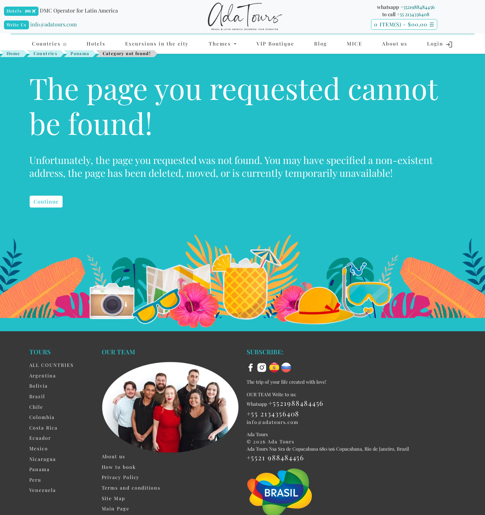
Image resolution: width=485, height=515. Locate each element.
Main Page (115, 508)
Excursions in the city (157, 43)
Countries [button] (49, 43)
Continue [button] (46, 201)
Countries (46, 53)
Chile (36, 406)
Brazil (37, 396)
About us (394, 43)
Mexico (38, 448)
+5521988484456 (417, 7)
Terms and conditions (131, 487)
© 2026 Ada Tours (271, 441)
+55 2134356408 (413, 14)
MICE (354, 43)
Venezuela (42, 490)
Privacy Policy (121, 477)
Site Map (113, 498)
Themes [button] (221, 43)
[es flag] (275, 367)
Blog (320, 43)
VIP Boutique (275, 43)
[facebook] (251, 367)
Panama (79, 53)
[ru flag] (286, 367)
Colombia (42, 417)
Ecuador (40, 438)
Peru (35, 479)
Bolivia (38, 385)
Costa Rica (43, 427)
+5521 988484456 (276, 457)
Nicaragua (42, 459)
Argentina (42, 375)
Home (13, 53)
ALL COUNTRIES (51, 365)
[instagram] (262, 367)
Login (440, 44)
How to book (119, 467)
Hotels (14, 11)
